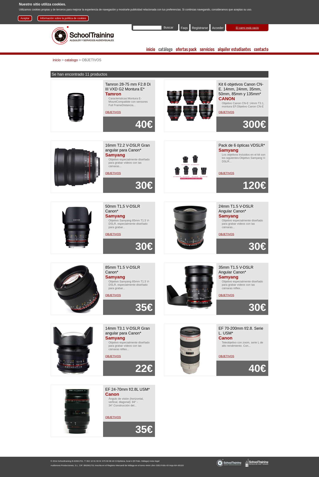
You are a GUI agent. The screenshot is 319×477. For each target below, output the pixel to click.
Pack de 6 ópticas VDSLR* (242, 145)
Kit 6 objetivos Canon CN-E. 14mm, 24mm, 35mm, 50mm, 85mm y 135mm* (241, 89)
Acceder (218, 28)
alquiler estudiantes (234, 49)
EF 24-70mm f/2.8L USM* (127, 389)
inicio (150, 49)
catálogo (165, 49)
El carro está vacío (247, 27)
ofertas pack (186, 49)
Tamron (113, 93)
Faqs (184, 28)
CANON (227, 98)
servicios (207, 49)
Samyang (115, 154)
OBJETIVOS (113, 112)
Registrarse (200, 28)
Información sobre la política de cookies (63, 18)
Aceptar (24, 18)
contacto (261, 49)
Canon (225, 337)
